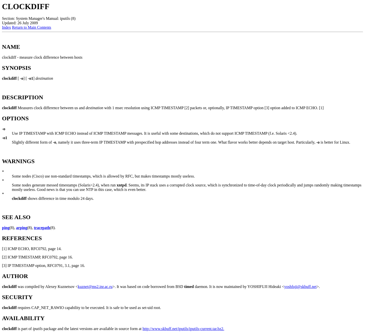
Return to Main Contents (31, 27)
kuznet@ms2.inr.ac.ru (95, 286)
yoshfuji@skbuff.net (300, 286)
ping (5, 228)
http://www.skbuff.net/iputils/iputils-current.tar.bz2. (183, 329)
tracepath (42, 228)
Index (6, 27)
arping (21, 228)
